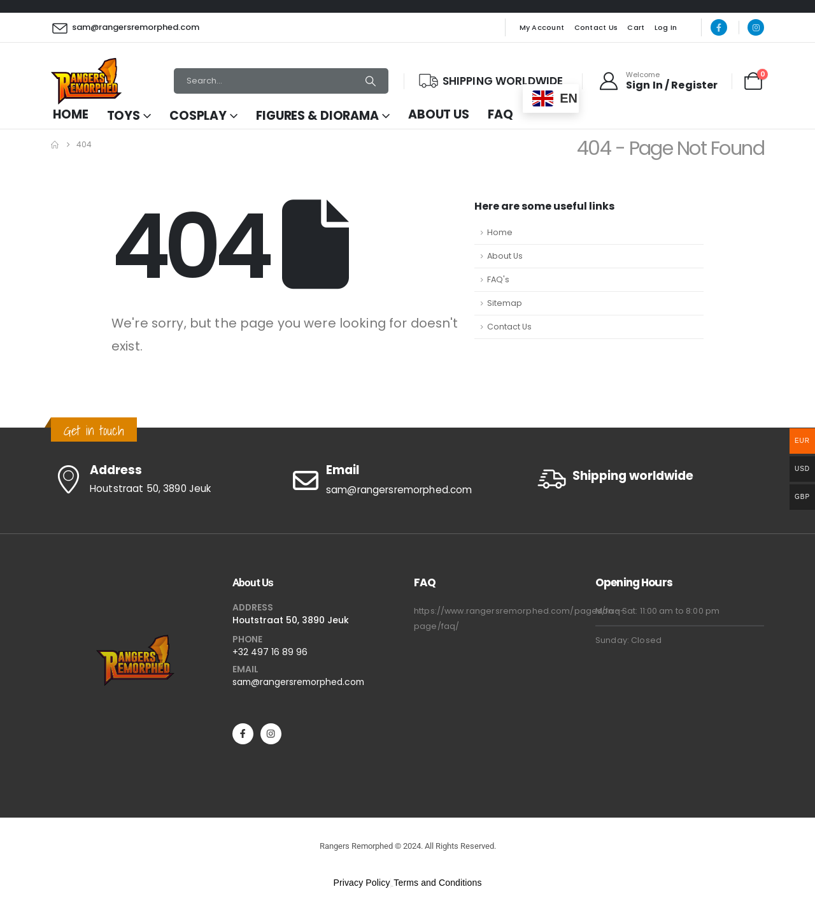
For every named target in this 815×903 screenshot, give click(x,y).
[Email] (407, 480)
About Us (438, 114)
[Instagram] (756, 27)
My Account (542, 27)
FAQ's (498, 279)
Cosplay (198, 115)
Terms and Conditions (437, 883)
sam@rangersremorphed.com (298, 681)
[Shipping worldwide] (649, 479)
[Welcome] (658, 80)
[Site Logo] (86, 81)
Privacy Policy (361, 883)
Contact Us (596, 27)
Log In (666, 27)
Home (71, 114)
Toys (124, 115)
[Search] (370, 81)
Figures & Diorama (317, 115)
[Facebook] (719, 27)
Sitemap (504, 303)
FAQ (500, 114)
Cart (635, 27)
